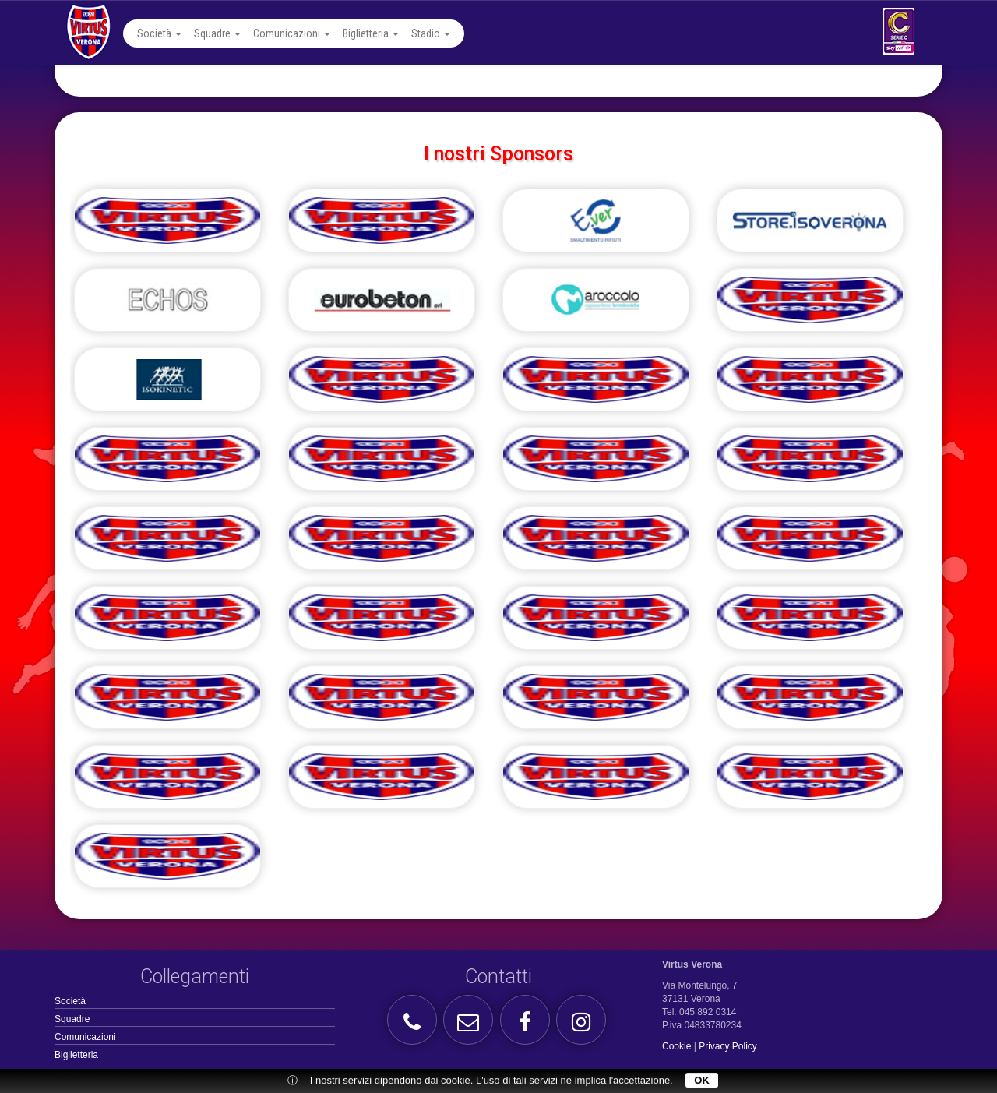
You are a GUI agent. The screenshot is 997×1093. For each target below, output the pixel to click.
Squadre (217, 33)
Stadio (430, 33)
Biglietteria (371, 33)
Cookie (676, 1046)
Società (159, 33)
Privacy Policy (728, 1046)
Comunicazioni (291, 33)
